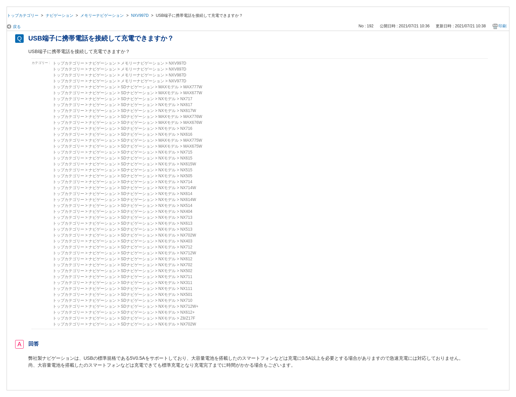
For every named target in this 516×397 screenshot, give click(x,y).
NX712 (186, 247)
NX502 (186, 271)
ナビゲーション (59, 15)
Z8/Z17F (187, 318)
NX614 (186, 193)
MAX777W (192, 87)
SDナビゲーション (137, 87)
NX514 (186, 205)
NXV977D (177, 81)
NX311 (186, 282)
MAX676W (192, 122)
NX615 (186, 158)
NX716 (186, 128)
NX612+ (187, 312)
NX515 (186, 170)
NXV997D (140, 15)
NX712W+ (189, 306)
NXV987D (177, 75)
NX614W (188, 199)
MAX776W (192, 116)
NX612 (186, 259)
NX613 (186, 223)
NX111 (186, 288)
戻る (17, 26)
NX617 (186, 104)
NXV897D (177, 69)
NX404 (186, 211)
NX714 (186, 182)
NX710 (186, 300)
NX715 (186, 152)
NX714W (188, 187)
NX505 (186, 176)
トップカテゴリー (23, 15)
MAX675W (192, 146)
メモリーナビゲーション (102, 15)
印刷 (502, 26)
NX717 (186, 99)
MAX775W (192, 140)
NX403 (186, 241)
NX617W (188, 110)
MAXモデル (168, 87)
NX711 (186, 276)
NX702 (186, 265)
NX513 (186, 229)
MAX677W (192, 93)
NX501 (186, 294)
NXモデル (167, 99)
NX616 (186, 134)
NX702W (188, 235)
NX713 (186, 217)
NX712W (188, 253)
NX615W (188, 164)
